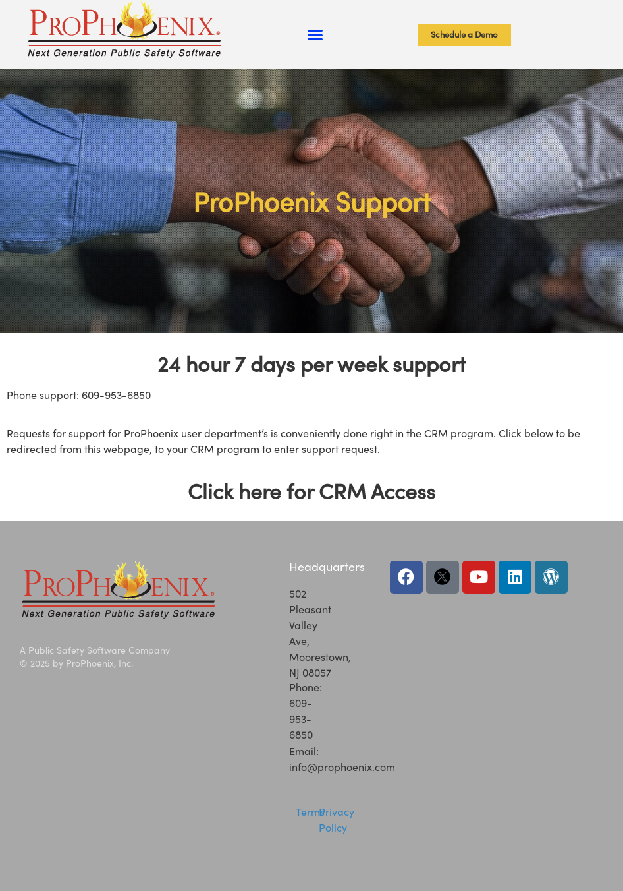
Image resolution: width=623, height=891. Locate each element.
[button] (315, 34)
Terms (310, 811)
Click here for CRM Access (311, 490)
